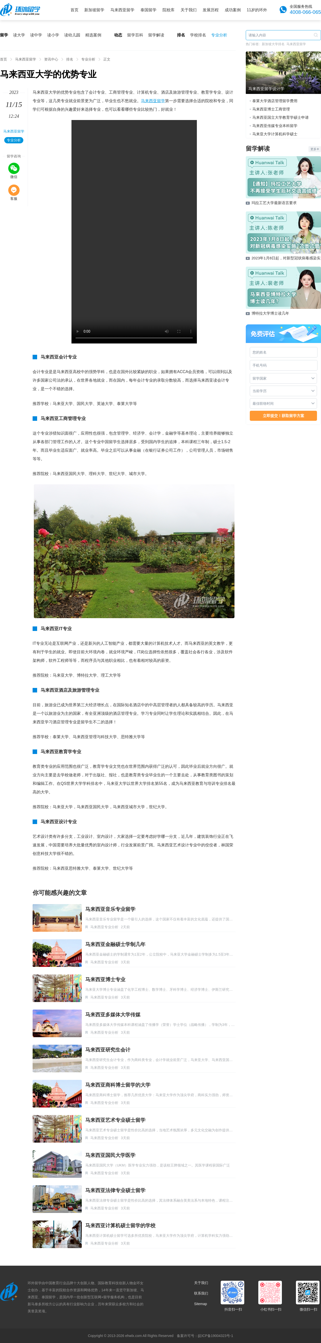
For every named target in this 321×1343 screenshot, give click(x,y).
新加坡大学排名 (273, 44)
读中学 (36, 35)
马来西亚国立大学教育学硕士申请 (280, 117)
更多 (314, 149)
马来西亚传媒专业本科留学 (274, 126)
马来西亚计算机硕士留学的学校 (120, 1225)
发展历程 (211, 10)
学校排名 (198, 35)
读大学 (19, 35)
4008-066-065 (305, 12)
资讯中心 (51, 59)
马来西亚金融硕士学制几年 (115, 944)
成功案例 (233, 10)
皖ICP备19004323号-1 (215, 1336)
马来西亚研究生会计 (107, 1050)
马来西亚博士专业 (105, 979)
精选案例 (93, 35)
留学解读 (156, 35)
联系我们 (201, 1293)
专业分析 (219, 35)
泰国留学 (148, 10)
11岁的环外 (257, 10)
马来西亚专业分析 (104, 927)
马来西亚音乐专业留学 (110, 909)
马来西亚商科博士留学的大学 (117, 1085)
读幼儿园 (72, 35)
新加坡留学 (94, 10)
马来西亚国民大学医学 (110, 1155)
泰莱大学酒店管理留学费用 (274, 101)
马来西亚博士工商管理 (271, 109)
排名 (69, 59)
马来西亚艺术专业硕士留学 (115, 1120)
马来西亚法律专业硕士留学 (115, 1190)
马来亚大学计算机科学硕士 (274, 134)
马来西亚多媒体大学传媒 (112, 1014)
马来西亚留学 (122, 10)
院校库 (169, 10)
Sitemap (200, 1304)
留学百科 (135, 35)
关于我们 (189, 10)
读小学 (53, 35)
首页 (74, 10)
